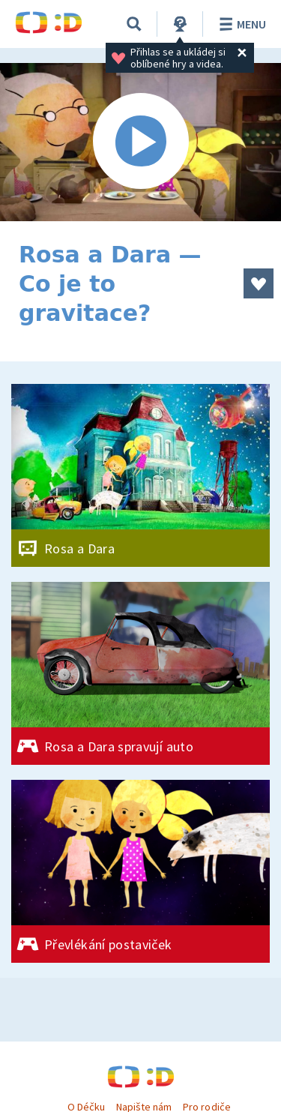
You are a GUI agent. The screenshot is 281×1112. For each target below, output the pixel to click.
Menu (240, 24)
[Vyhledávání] (134, 24)
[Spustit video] (140, 142)
